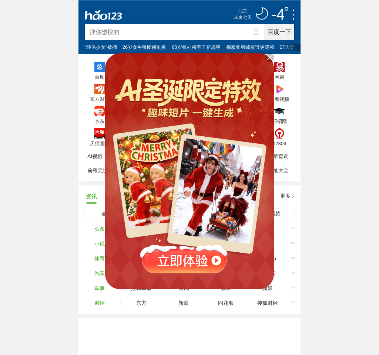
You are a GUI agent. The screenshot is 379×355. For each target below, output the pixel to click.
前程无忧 (97, 170)
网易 (279, 76)
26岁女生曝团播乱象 (144, 47)
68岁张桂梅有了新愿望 (196, 47)
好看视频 (279, 99)
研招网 (279, 121)
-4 (279, 15)
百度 (99, 76)
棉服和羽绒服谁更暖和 (250, 47)
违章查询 (278, 156)
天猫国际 (99, 143)
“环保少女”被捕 (101, 47)
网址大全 (278, 170)
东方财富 (99, 99)
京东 (99, 121)
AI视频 (95, 156)
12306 (279, 143)
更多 (285, 196)
